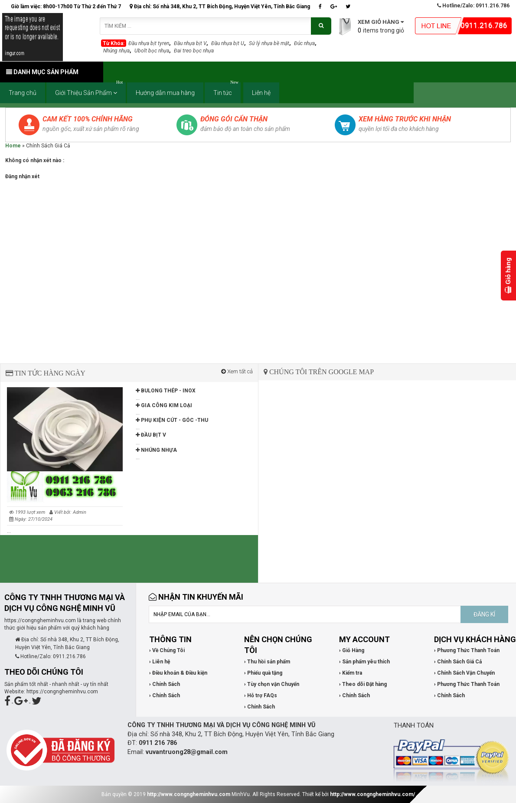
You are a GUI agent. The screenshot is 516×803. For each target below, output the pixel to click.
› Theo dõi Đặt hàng (363, 684)
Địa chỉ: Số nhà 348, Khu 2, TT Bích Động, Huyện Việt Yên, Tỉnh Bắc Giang (220, 6)
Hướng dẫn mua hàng (165, 92)
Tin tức (227, 89)
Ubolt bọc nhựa (151, 51)
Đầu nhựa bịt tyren (148, 43)
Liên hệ (261, 92)
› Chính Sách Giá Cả (458, 662)
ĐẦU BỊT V (151, 435)
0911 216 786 (158, 743)
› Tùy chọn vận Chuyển (271, 684)
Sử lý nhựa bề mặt (269, 43)
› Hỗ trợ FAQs (260, 695)
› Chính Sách (164, 684)
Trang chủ (22, 92)
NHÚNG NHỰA (156, 450)
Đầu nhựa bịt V (190, 43)
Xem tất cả (237, 371)
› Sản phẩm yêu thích (364, 662)
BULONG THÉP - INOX (166, 391)
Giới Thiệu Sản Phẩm (90, 89)
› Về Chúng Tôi (167, 650)
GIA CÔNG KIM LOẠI (164, 405)
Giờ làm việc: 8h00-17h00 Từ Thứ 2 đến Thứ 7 (66, 6)
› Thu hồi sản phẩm (267, 662)
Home (13, 146)
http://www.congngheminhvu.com (188, 794)
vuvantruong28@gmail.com (187, 752)
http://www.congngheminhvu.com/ (372, 794)
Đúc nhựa (304, 43)
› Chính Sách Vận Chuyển (464, 673)
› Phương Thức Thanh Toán (467, 650)
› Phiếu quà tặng (263, 673)
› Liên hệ (159, 662)
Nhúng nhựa (116, 51)
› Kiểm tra (350, 673)
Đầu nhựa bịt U (227, 43)
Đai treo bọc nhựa (194, 51)
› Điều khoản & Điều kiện (178, 673)
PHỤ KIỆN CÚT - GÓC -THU (172, 420)
